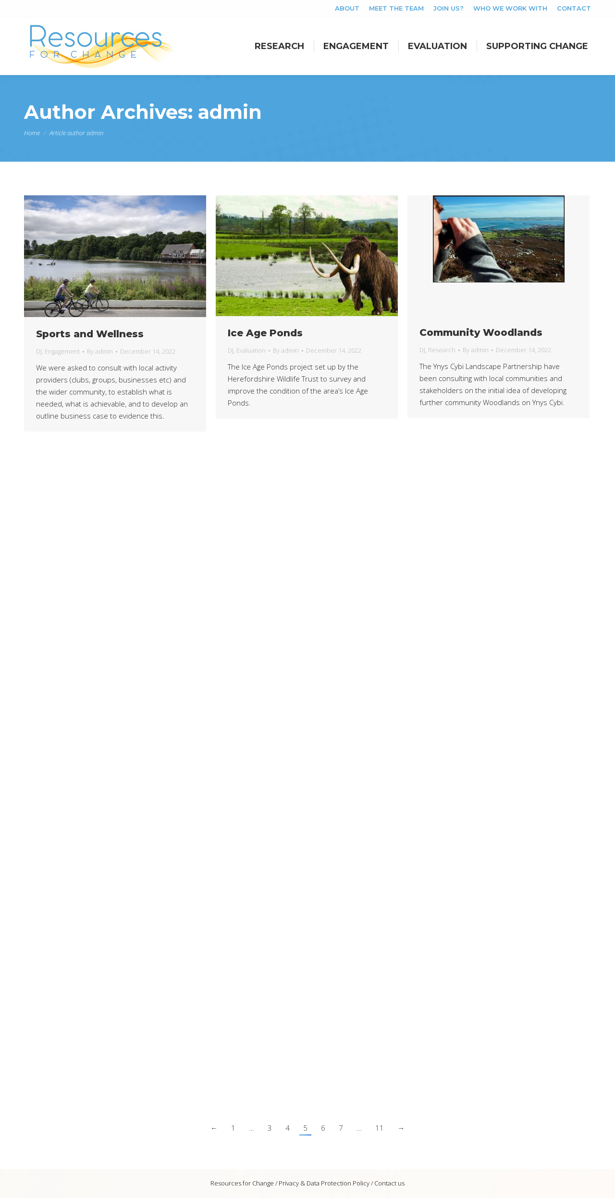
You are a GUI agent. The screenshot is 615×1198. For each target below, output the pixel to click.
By (100, 351)
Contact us (389, 1183)
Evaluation (251, 350)
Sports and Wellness (90, 334)
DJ (39, 351)
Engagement (62, 351)
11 (379, 1128)
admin (230, 112)
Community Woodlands (480, 332)
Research (441, 349)
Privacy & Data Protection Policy (324, 1183)
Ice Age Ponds (265, 333)
